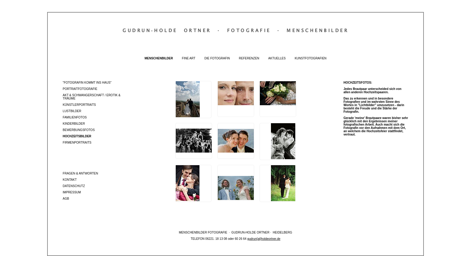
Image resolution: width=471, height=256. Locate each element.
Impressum (72, 192)
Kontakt (70, 179)
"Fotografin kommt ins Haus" (87, 82)
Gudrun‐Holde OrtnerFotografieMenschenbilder (235, 30)
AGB (66, 198)
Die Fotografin (217, 58)
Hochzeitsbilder (77, 136)
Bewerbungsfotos (79, 130)
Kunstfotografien (311, 58)
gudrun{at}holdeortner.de (263, 238)
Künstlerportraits (79, 104)
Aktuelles (277, 58)
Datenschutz (74, 186)
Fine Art (189, 58)
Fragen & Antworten (80, 173)
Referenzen (249, 58)
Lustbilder (72, 111)
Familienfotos (75, 117)
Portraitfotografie (80, 89)
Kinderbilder (74, 123)
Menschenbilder (158, 58)
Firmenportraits (77, 142)
